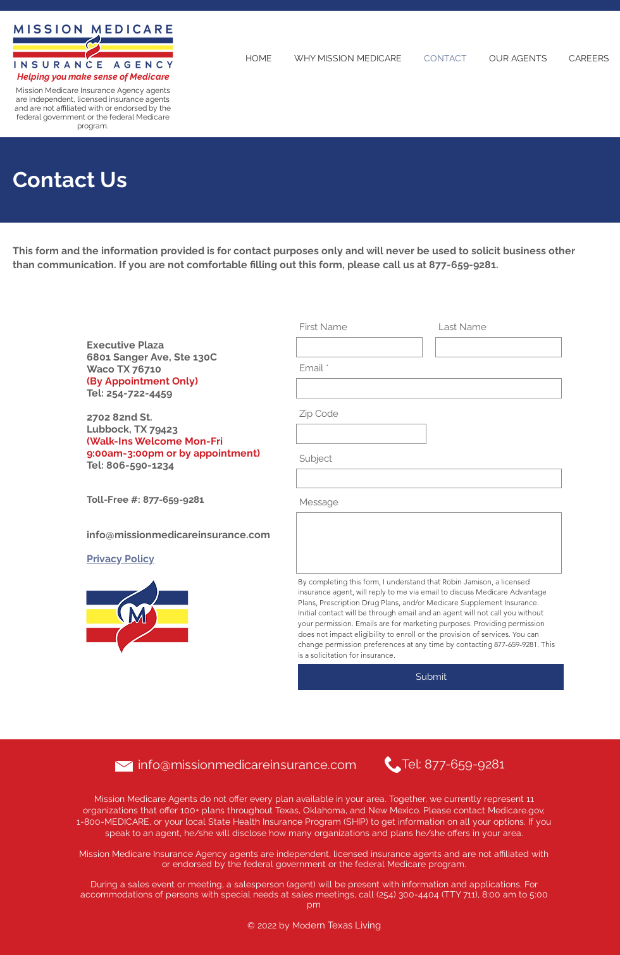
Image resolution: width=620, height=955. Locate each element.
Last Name (462, 327)
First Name (323, 327)
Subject (315, 459)
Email (311, 368)
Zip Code (318, 414)
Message (318, 502)
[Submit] (431, 677)
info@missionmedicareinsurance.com (178, 535)
